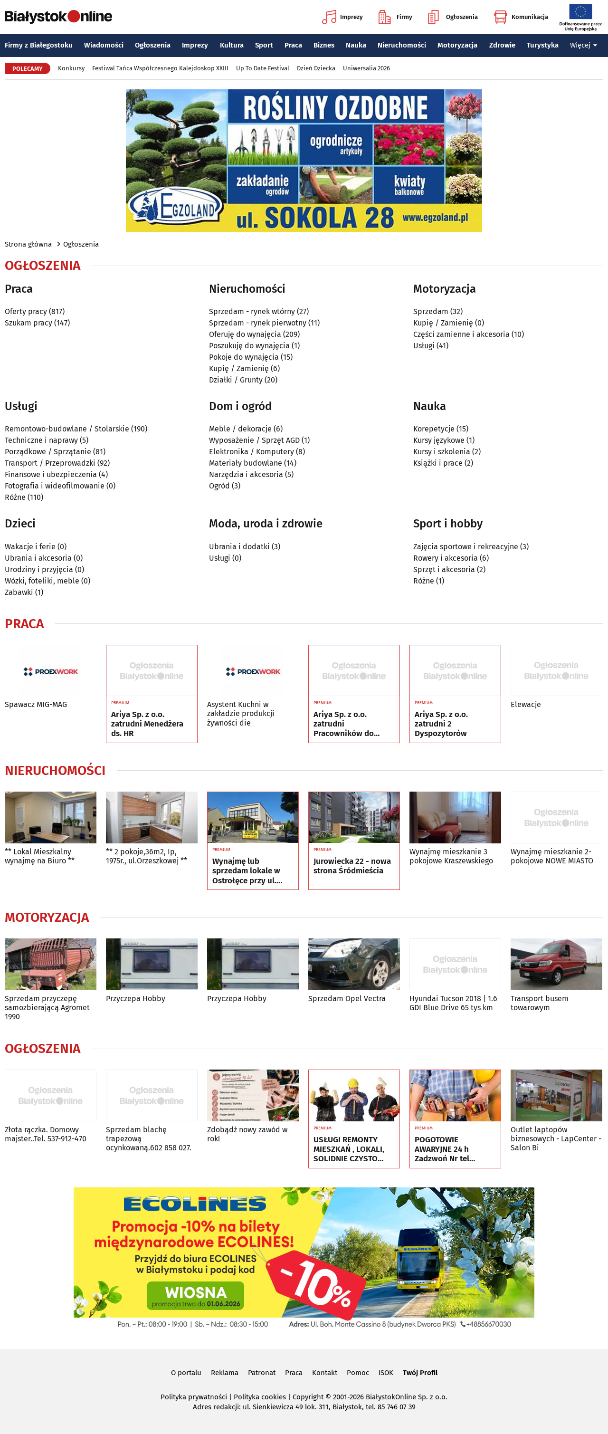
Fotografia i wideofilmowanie (54, 485)
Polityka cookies (260, 1397)
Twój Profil (420, 1372)
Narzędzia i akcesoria (246, 474)
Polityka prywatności (194, 1397)
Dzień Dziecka (316, 68)
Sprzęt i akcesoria (444, 569)
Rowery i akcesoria (445, 558)
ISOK (386, 1372)
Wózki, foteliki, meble (42, 580)
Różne (15, 497)
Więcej (584, 45)
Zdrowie (502, 45)
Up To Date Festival (262, 68)
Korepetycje (434, 428)
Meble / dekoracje (240, 428)
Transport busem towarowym (540, 1003)
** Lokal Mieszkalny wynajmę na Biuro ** (40, 856)
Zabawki (19, 592)
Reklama (224, 1372)
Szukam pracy (28, 322)
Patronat (262, 1372)
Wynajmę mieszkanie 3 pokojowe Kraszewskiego (451, 856)
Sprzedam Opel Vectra (347, 998)
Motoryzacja (457, 45)
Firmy (395, 17)
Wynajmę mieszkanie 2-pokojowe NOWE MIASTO (552, 856)
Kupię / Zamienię (239, 368)
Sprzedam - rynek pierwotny (257, 322)
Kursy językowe (439, 440)
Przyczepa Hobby (135, 998)
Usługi (424, 345)
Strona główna (28, 244)
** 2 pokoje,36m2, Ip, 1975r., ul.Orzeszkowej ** (146, 856)
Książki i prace (438, 463)
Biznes (324, 45)
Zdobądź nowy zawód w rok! (247, 1134)
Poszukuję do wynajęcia (249, 345)
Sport (264, 45)
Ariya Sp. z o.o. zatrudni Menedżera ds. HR (147, 724)
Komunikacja (521, 17)
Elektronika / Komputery (251, 451)
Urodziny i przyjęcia (39, 569)
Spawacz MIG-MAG (36, 704)
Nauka (356, 45)
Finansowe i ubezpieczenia (51, 474)
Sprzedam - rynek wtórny (252, 311)
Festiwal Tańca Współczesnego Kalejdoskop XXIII (160, 68)
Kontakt (324, 1372)
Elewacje (526, 704)
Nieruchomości (402, 45)
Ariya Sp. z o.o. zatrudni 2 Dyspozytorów (441, 724)
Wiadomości (104, 45)
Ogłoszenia (453, 17)
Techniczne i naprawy (41, 440)
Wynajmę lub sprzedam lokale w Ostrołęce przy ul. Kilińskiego (246, 871)
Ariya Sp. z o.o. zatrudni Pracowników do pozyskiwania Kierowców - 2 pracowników (344, 724)
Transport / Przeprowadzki (50, 463)
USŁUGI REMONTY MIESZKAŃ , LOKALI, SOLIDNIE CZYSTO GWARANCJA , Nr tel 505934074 (349, 1149)
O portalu (186, 1372)
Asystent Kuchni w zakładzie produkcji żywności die (241, 713)
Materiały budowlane (245, 463)
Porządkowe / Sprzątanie (48, 451)
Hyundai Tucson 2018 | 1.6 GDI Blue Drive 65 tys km (453, 1003)
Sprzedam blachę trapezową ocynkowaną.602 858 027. (148, 1138)
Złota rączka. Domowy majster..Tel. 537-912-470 (45, 1134)
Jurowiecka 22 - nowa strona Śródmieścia (352, 866)
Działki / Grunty (236, 379)
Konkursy (71, 68)
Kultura (232, 45)
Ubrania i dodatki (239, 546)
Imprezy (342, 17)
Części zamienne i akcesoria (461, 334)
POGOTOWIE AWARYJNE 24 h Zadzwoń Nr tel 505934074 (442, 1149)
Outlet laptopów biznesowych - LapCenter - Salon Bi (556, 1138)
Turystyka (543, 45)
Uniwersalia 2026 (366, 68)
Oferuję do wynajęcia (245, 334)
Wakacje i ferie (30, 546)
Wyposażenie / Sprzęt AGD (254, 440)
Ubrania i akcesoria (38, 558)
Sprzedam (430, 311)
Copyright (308, 1397)
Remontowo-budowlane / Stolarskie (67, 428)
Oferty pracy (26, 311)
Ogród (219, 485)
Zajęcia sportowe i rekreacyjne (465, 546)
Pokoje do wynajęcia (244, 357)
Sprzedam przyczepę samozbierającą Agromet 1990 (47, 1007)
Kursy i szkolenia (441, 451)
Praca (293, 45)
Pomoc (358, 1372)
